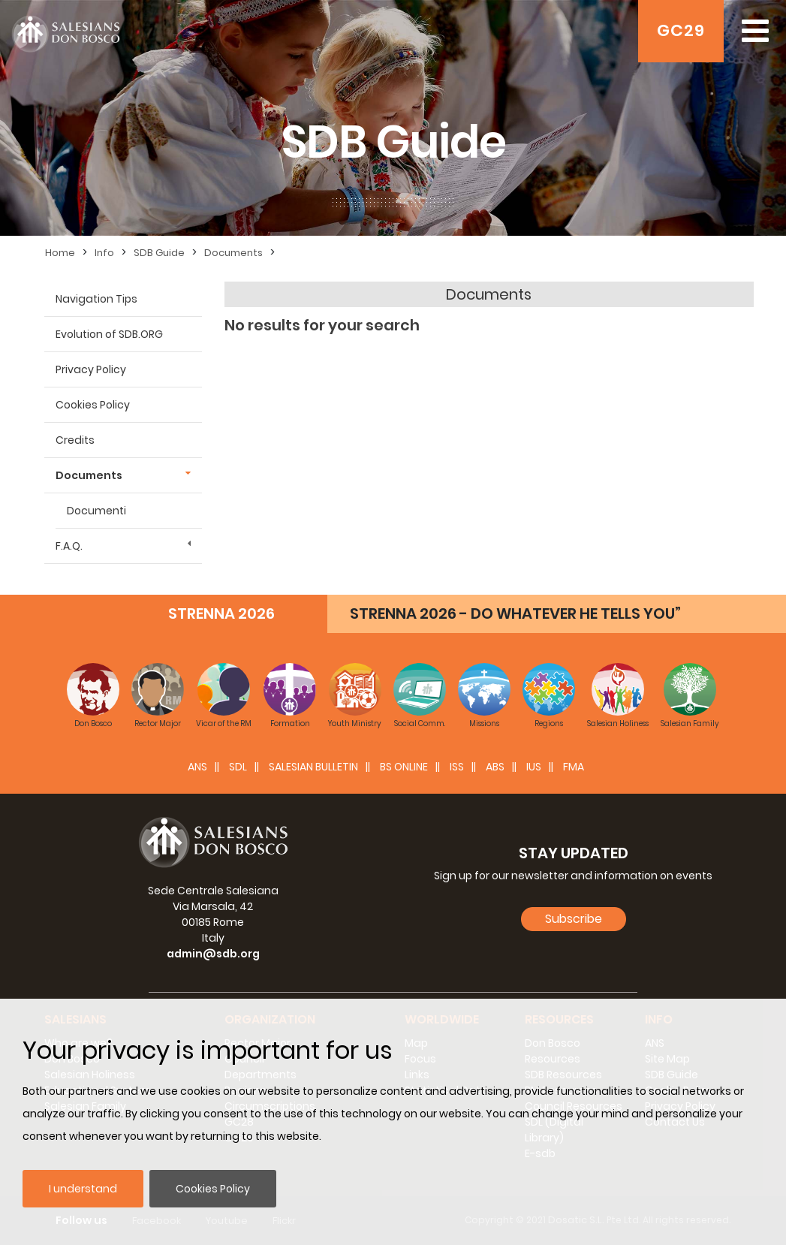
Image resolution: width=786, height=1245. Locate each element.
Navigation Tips (96, 298)
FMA (573, 766)
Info (104, 253)
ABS (495, 766)
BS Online (404, 766)
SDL (238, 766)
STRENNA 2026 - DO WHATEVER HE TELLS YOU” (515, 613)
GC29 (681, 30)
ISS (457, 766)
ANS (197, 766)
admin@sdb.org (213, 953)
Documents (233, 253)
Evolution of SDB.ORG (109, 334)
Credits (75, 440)
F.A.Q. (69, 545)
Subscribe (573, 918)
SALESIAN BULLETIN (313, 766)
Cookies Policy (213, 1188)
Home (60, 253)
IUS (533, 766)
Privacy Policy (91, 369)
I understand (83, 1188)
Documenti (96, 510)
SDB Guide (159, 253)
